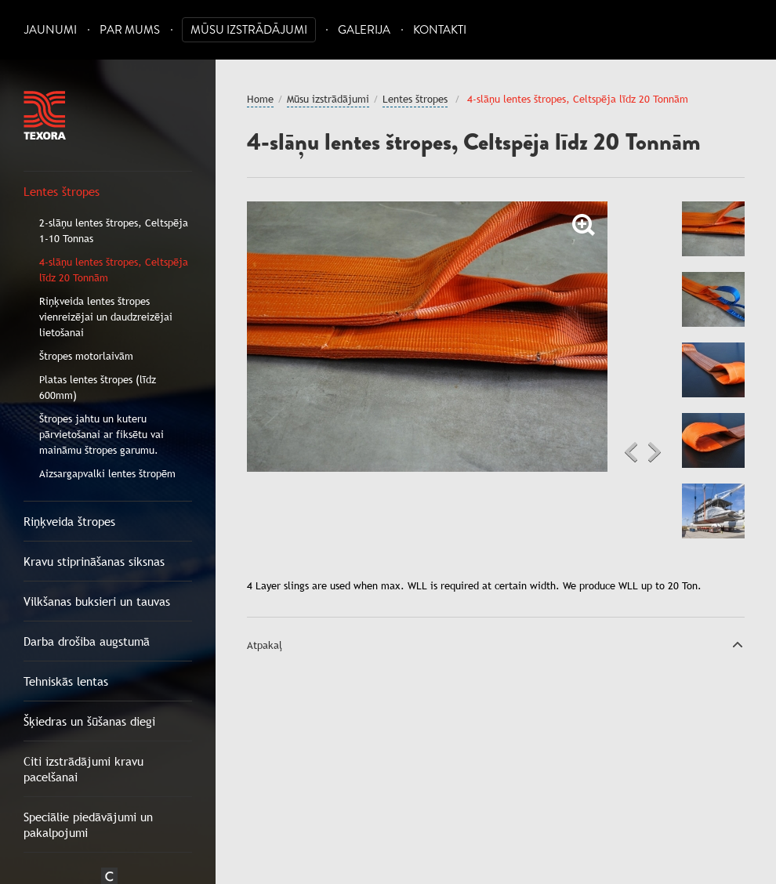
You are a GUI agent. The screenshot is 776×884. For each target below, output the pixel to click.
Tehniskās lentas (66, 681)
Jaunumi (50, 30)
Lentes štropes (62, 191)
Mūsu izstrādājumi (248, 30)
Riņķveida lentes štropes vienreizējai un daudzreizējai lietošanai (105, 316)
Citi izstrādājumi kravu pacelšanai (83, 768)
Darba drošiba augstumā (87, 641)
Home (260, 99)
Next (654, 452)
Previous (631, 452)
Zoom (584, 225)
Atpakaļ (264, 645)
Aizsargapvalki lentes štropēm (107, 473)
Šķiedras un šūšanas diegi (89, 721)
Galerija (364, 30)
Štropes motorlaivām (86, 356)
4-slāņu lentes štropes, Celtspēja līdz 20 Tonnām (113, 269)
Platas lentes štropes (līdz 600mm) (97, 387)
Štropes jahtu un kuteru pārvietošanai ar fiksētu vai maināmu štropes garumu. (101, 434)
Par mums (130, 30)
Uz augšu (738, 644)
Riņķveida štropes (69, 521)
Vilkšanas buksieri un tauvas (97, 601)
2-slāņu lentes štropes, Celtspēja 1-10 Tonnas (113, 230)
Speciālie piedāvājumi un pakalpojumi (88, 824)
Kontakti (439, 30)
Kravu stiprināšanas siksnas (94, 561)
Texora (45, 115)
